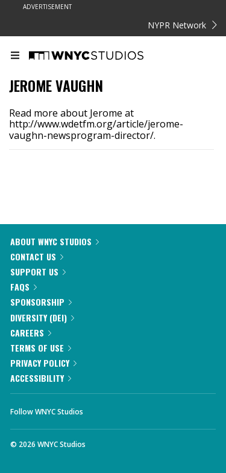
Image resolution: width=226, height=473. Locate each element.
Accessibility (40, 378)
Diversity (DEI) (42, 317)
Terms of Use (40, 347)
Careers (30, 332)
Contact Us (36, 256)
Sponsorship (41, 301)
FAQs (23, 286)
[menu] (15, 56)
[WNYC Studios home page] (101, 56)
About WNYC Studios (54, 241)
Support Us (38, 271)
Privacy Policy (43, 362)
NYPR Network (182, 25)
